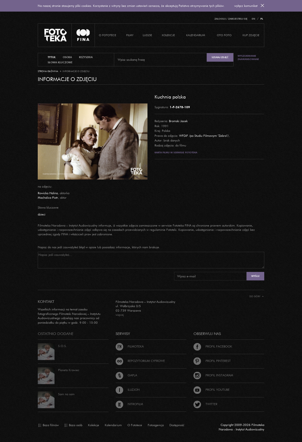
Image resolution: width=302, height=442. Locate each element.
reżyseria (86, 57)
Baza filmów (48, 425)
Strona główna (48, 71)
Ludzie (147, 35)
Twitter (205, 404)
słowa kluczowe (60, 62)
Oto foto (224, 35)
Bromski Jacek (178, 121)
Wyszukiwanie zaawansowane (248, 57)
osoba (67, 57)
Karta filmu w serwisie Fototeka (176, 152)
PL (261, 18)
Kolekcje (168, 35)
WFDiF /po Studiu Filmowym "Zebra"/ (204, 135)
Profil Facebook (212, 346)
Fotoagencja (156, 425)
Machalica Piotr (48, 197)
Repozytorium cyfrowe (140, 361)
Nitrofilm (129, 404)
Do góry (256, 296)
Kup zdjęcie (251, 35)
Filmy (130, 35)
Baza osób (73, 425)
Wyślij (255, 276)
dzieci (41, 214)
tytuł (52, 57)
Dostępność (176, 425)
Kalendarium (195, 35)
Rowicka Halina (48, 193)
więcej (120, 315)
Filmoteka (130, 346)
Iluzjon (128, 389)
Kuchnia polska (170, 97)
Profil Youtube (211, 389)
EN (253, 18)
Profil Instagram (213, 375)
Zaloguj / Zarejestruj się (230, 18)
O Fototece (107, 35)
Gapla (126, 375)
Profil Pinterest (212, 361)
